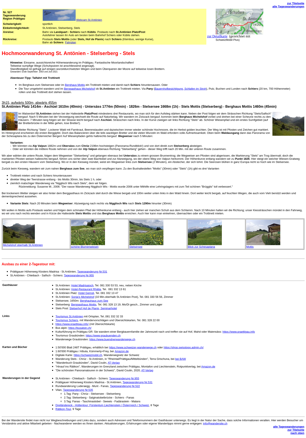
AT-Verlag (114, 362)
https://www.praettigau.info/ (72, 324)
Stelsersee (135, 246)
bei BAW (180, 358)
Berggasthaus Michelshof (79, 88)
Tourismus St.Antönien (69, 316)
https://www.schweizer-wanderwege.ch (133, 347)
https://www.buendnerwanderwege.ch (112, 339)
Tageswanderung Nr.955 (79, 275)
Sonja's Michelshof (82, 296)
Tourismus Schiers (66, 320)
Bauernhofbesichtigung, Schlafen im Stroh (180, 88)
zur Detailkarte (217, 36)
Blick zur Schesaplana (201, 246)
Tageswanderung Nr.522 (125, 386)
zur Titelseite (295, 3)
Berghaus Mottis (75, 84)
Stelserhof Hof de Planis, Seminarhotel (93, 308)
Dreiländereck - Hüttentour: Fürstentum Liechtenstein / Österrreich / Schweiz (102, 405)
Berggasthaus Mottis (83, 304)
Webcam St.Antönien (89, 19)
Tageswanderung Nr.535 (78, 389)
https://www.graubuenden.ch (103, 335)
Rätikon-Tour (63, 409)
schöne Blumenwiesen (85, 246)
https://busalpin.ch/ (79, 327)
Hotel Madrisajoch (82, 285)
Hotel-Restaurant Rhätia (86, 289)
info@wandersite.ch (215, 423)
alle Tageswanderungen (288, 6)
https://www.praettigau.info (238, 331)
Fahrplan (70, 42)
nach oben (297, 433)
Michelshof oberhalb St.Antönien (23, 245)
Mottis (250, 246)
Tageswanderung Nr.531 (92, 271)
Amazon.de (122, 351)
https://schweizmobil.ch (88, 355)
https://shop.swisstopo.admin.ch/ (184, 347)
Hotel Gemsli (86, 293)
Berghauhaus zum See (94, 300)
